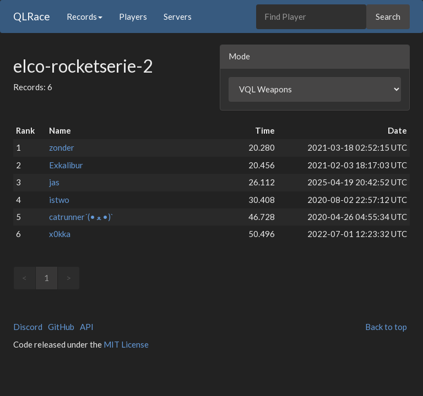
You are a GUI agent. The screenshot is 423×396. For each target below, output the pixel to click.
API (87, 327)
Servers (178, 16)
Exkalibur (66, 165)
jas (54, 182)
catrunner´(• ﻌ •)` (81, 217)
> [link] (68, 278)
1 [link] (46, 278)
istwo (59, 200)
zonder (61, 147)
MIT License (126, 344)
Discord (27, 327)
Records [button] (84, 16)
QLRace (31, 16)
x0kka (59, 234)
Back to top (386, 327)
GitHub (61, 327)
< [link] (24, 278)
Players (133, 16)
